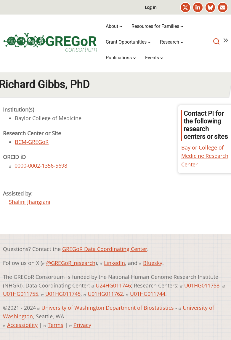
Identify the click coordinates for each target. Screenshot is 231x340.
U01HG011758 (201, 285)
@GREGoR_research (70, 262)
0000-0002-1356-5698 (40, 165)
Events (152, 58)
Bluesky (152, 262)
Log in (151, 7)
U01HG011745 (63, 293)
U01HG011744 (147, 293)
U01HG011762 (105, 293)
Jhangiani (38, 201)
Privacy (82, 324)
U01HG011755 (20, 293)
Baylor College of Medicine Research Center (204, 156)
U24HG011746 (113, 285)
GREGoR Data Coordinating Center (104, 248)
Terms (55, 324)
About (112, 26)
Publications (119, 58)
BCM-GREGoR (32, 141)
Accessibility (22, 324)
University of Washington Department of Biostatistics (107, 307)
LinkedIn (114, 262)
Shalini (17, 201)
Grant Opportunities (126, 42)
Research (169, 42)
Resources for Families (155, 26)
